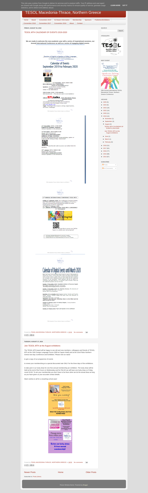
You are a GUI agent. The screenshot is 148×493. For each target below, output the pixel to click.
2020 (105, 113)
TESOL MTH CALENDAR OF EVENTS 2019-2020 (45, 32)
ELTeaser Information (61, 20)
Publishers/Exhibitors (102, 20)
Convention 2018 (30, 23)
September (108, 121)
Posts (105, 165)
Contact (80, 23)
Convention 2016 (60, 23)
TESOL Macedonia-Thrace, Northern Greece (63, 12)
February (108, 142)
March (107, 139)
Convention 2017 (45, 23)
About (72, 23)
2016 (105, 151)
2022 (105, 110)
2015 (105, 154)
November (108, 118)
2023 (105, 108)
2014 (105, 156)
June (106, 136)
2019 (105, 116)
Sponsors (88, 20)
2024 (105, 105)
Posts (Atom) (37, 476)
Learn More (115, 5)
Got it (124, 5)
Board (34, 20)
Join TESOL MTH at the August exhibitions (42, 346)
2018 (105, 145)
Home (26, 20)
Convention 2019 (45, 20)
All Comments (107, 168)
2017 (105, 148)
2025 (105, 102)
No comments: (78, 332)
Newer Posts (30, 472)
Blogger (85, 485)
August (107, 124)
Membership (77, 20)
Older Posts (91, 472)
